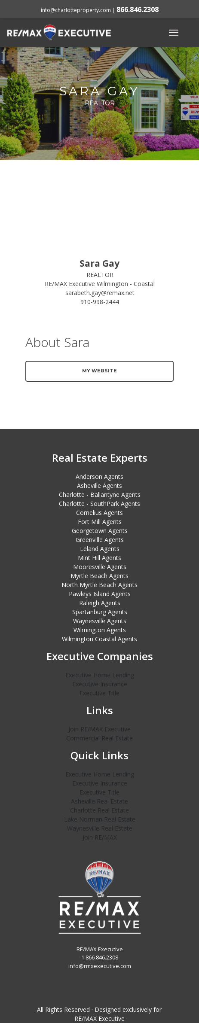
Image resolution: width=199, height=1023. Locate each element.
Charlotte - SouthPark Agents (99, 503)
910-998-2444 (99, 302)
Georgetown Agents (100, 531)
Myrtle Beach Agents (99, 576)
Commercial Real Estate (99, 738)
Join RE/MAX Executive (99, 729)
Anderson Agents (99, 476)
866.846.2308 (137, 9)
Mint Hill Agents (99, 558)
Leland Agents (99, 549)
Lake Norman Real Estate (99, 819)
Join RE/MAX (100, 837)
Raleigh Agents (99, 603)
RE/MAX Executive (99, 1018)
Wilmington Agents (99, 630)
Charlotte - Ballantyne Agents (100, 494)
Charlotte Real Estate (99, 810)
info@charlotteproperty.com (76, 10)
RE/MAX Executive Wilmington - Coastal (100, 284)
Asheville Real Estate (99, 801)
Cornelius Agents (99, 512)
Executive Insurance (99, 684)
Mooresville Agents (99, 567)
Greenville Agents (100, 540)
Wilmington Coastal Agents (99, 639)
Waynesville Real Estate (99, 828)
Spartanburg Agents (99, 612)
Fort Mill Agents (100, 522)
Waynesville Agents (99, 621)
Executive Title (99, 693)
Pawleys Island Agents (100, 594)
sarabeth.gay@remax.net (100, 293)
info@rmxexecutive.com (99, 966)
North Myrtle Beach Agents (99, 585)
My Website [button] (99, 371)
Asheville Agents (99, 485)
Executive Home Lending (99, 675)
